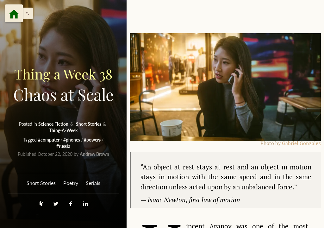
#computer (49, 139)
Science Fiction (53, 124)
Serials (93, 183)
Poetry (70, 183)
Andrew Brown (94, 154)
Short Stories (89, 124)
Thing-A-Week (63, 130)
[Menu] (14, 13)
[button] (26, 13)
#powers (93, 139)
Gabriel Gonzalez (301, 143)
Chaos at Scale (63, 84)
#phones (72, 139)
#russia (63, 146)
